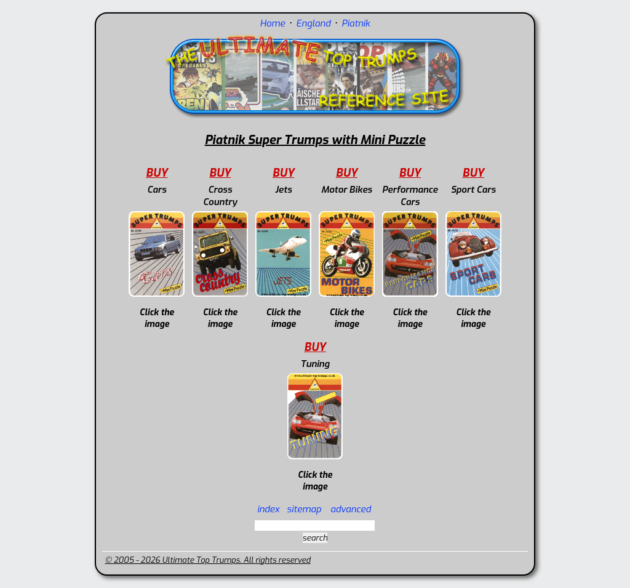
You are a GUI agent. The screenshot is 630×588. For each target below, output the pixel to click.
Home (272, 23)
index (268, 509)
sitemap (304, 509)
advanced (350, 509)
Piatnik (355, 23)
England (313, 23)
